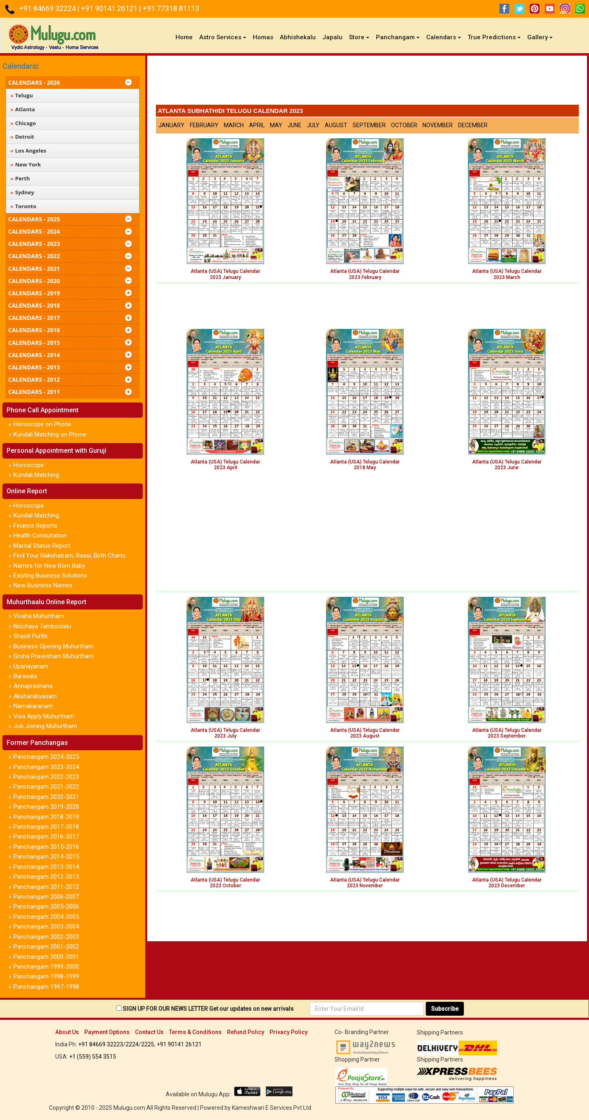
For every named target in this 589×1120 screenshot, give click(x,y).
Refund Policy (245, 1032)
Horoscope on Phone (42, 424)
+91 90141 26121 (110, 8)
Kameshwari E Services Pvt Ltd (271, 1107)
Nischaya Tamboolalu (42, 626)
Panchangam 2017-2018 (46, 826)
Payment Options (107, 1032)
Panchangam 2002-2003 (46, 936)
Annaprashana (32, 686)
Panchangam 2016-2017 (46, 836)
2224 (132, 1044)
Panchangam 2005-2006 (46, 906)
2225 (147, 1044)
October (404, 125)
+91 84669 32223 (100, 1044)
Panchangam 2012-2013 (46, 876)
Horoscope (28, 465)
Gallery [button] (540, 37)
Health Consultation (40, 535)
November (438, 125)
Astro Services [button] (222, 37)
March (234, 125)
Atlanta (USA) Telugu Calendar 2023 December (507, 882)
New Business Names (42, 585)
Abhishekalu (298, 37)
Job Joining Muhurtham (45, 726)
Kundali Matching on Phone (49, 434)
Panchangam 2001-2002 (46, 946)
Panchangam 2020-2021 (46, 797)
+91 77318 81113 (171, 8)
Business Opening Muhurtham (53, 646)
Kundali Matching (36, 475)
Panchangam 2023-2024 (46, 767)
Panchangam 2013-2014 (46, 866)
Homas (263, 37)
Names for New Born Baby (49, 565)
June (294, 125)
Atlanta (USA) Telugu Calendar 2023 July (225, 733)
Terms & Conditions (195, 1032)
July (313, 125)
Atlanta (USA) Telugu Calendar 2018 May (365, 464)
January (171, 125)
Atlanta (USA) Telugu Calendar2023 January (225, 274)
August (336, 125)
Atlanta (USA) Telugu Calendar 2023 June (507, 464)
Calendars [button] (443, 37)
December (473, 125)
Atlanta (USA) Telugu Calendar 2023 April (225, 464)
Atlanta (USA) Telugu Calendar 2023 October (225, 882)
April (257, 125)
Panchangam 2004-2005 (46, 916)
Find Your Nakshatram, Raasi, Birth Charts (69, 555)
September (369, 125)
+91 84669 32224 (48, 8)
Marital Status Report (41, 545)
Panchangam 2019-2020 (46, 806)
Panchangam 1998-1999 (46, 976)
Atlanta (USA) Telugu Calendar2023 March (507, 274)
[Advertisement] (367, 82)
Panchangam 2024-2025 (46, 756)
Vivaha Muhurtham (38, 616)
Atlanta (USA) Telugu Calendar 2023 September (507, 733)
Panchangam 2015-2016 (46, 846)
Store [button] (359, 37)
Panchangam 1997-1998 (46, 986)
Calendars (19, 66)
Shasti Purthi (30, 636)
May (276, 125)
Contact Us (149, 1032)
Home (185, 37)
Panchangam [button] (398, 37)
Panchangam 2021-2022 (46, 786)
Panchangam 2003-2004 (46, 926)
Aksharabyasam (35, 696)
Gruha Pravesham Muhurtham (53, 656)
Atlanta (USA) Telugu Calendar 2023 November (365, 882)
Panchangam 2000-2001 (46, 956)
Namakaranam (33, 706)
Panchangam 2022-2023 (46, 776)
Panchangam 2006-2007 (46, 896)
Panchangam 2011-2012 (46, 887)
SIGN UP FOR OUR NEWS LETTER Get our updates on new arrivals (208, 1008)
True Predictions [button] (494, 37)
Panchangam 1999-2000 (46, 966)
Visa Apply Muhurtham (43, 716)
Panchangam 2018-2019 (46, 817)
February (204, 125)
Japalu (332, 37)
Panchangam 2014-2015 (46, 856)
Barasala (25, 676)
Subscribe (445, 1008)
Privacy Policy (289, 1032)
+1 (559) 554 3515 (92, 1056)
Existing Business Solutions (50, 575)
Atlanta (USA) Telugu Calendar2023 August (365, 733)
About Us (67, 1032)
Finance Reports (35, 525)
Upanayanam (30, 666)
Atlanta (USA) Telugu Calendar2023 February (365, 274)
